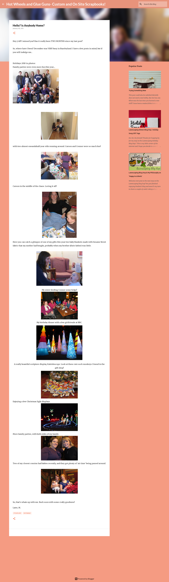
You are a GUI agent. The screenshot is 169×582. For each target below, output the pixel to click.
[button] (14, 33)
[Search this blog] (155, 4)
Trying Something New (137, 90)
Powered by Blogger (84, 579)
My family (27, 513)
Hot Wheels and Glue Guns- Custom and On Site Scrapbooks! (56, 4)
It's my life (17, 513)
